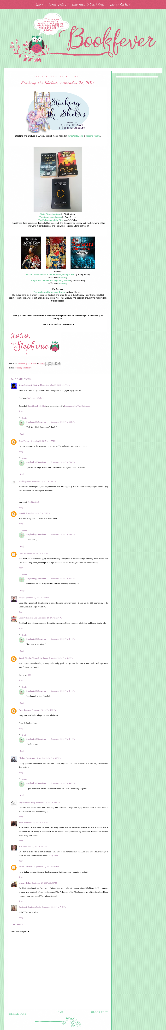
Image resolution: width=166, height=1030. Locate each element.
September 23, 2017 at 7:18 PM (36, 822)
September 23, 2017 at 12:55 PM (43, 441)
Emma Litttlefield (26, 867)
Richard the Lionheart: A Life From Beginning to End (50, 274)
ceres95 (22, 513)
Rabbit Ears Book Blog (37, 406)
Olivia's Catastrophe (27, 758)
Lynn (21, 553)
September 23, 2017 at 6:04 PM (48, 802)
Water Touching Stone (50, 214)
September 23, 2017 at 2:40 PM (63, 534)
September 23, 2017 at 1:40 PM (44, 481)
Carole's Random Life (28, 618)
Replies (24, 418)
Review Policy (57, 4)
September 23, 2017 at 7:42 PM (35, 846)
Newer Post (18, 1014)
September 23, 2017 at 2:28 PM (36, 553)
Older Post (99, 1012)
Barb (21, 822)
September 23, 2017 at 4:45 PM (63, 783)
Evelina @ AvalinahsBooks (30, 907)
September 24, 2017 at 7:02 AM (44, 883)
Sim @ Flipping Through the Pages (33, 658)
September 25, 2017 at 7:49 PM (54, 907)
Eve (20, 846)
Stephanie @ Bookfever (36, 422)
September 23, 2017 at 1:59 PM (63, 422)
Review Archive (120, 4)
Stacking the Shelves (35, 398)
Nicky (21, 598)
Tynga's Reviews (75, 136)
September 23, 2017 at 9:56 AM (58, 385)
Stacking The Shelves (23, 368)
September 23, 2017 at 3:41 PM (61, 658)
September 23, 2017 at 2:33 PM (36, 598)
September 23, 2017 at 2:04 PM (63, 462)
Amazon (63, 277)
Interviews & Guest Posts (88, 4)
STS (29, 675)
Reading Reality (93, 136)
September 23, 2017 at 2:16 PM (38, 513)
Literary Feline (25, 883)
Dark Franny (24, 441)
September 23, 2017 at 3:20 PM (50, 618)
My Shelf (54, 856)
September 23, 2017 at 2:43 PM (63, 578)
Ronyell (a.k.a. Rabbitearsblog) (32, 385)
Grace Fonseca (25, 710)
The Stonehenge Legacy (50, 217)
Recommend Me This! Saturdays (77, 406)
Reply (21, 411)
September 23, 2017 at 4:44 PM (63, 639)
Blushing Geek (25, 481)
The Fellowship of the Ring (50, 220)
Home (39, 4)
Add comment (18, 924)
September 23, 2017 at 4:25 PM (49, 758)
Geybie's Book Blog (27, 802)
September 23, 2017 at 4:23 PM (44, 710)
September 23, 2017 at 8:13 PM (47, 867)
